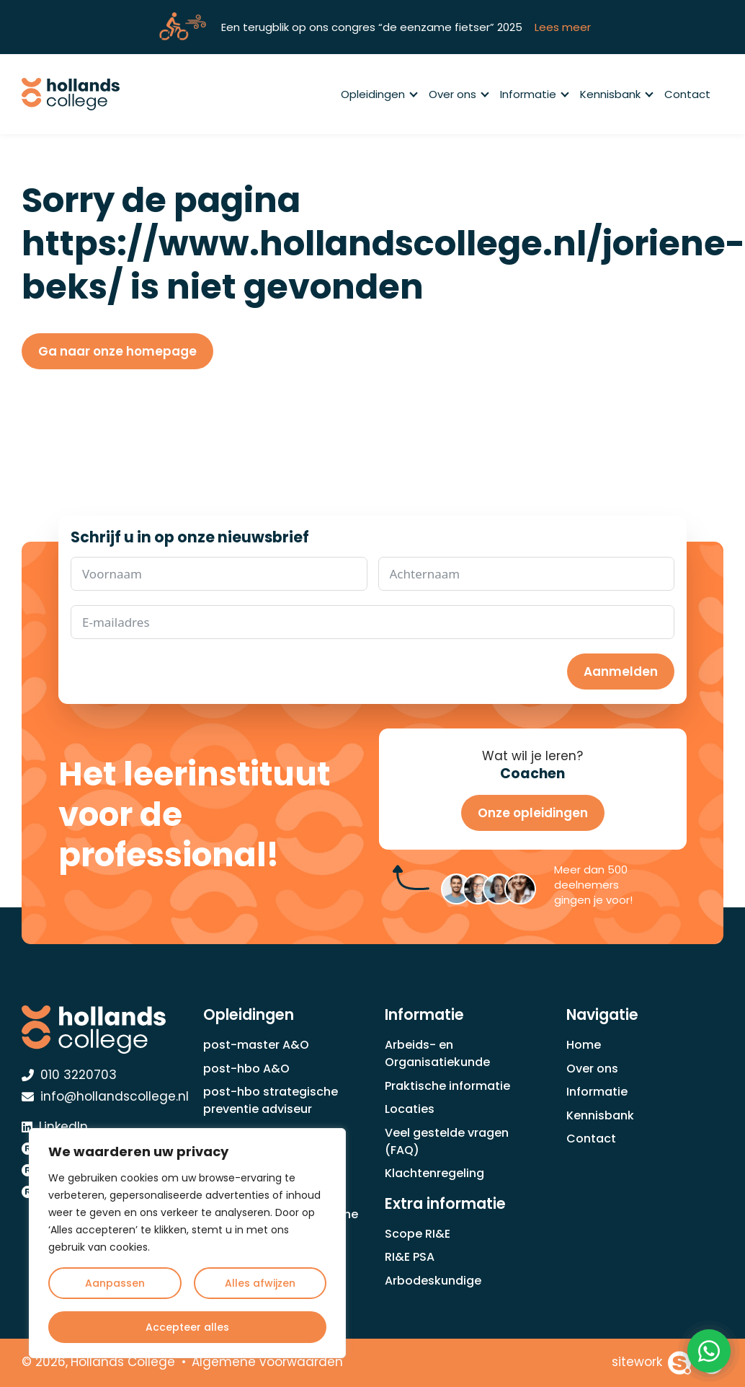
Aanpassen (115, 1283)
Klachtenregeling (434, 1173)
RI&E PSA (409, 1257)
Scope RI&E (417, 1233)
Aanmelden (621, 671)
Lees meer (563, 27)
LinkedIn (55, 1126)
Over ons (458, 94)
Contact (687, 94)
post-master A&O (256, 1044)
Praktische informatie (447, 1086)
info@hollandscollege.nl (105, 1096)
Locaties (409, 1109)
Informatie (534, 94)
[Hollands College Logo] (100, 1029)
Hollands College (123, 1361)
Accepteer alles (187, 1327)
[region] (187, 1243)
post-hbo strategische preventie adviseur (270, 1100)
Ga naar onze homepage (117, 351)
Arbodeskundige (433, 1280)
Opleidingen (378, 94)
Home (583, 1044)
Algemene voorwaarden (267, 1361)
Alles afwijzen (260, 1283)
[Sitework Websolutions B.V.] (652, 1363)
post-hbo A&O (246, 1068)
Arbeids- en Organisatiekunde (437, 1053)
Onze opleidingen (533, 813)
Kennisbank (616, 94)
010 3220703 (69, 1074)
